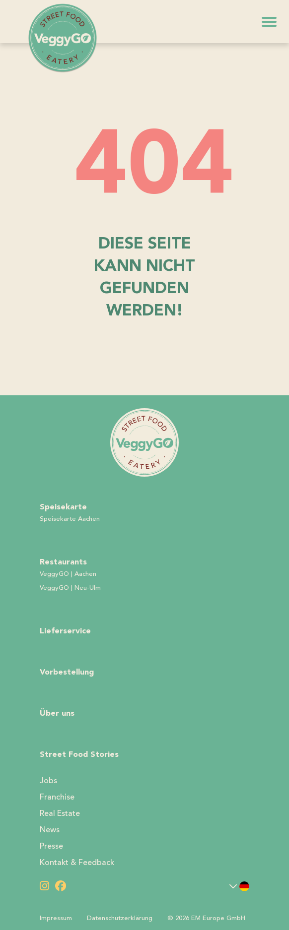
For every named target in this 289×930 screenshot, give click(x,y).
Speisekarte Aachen (70, 519)
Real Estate (60, 813)
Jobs (48, 781)
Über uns (57, 713)
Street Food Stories (79, 754)
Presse (51, 846)
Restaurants (63, 561)
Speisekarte (63, 506)
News (50, 830)
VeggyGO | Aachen (68, 574)
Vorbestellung (67, 672)
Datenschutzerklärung (119, 918)
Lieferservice (65, 630)
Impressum (56, 918)
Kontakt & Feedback (77, 863)
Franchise (57, 797)
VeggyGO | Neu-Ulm (70, 588)
